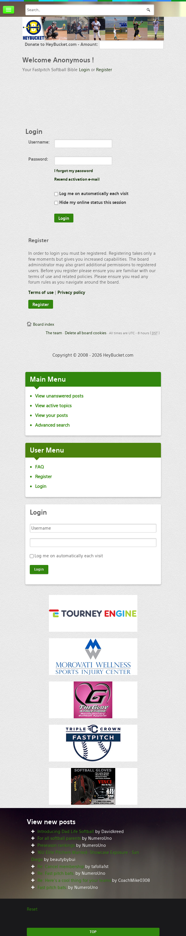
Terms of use (41, 292)
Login (84, 69)
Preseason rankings (56, 845)
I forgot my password (73, 171)
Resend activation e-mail (77, 179)
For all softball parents (59, 838)
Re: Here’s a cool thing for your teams (74, 880)
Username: (39, 142)
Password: (38, 159)
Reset (32, 909)
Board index (43, 324)
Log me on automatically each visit (91, 193)
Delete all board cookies (85, 333)
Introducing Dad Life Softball (65, 831)
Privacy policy (71, 292)
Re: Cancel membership (60, 866)
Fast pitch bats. (52, 887)
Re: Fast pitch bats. (55, 873)
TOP (93, 932)
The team (54, 333)
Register (104, 69)
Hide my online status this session (90, 202)
